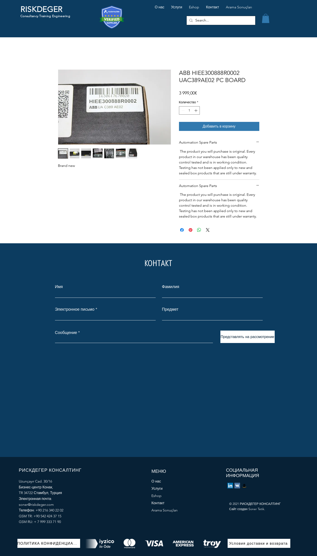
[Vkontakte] (237, 485)
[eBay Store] (244, 485)
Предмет (170, 309)
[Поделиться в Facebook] (182, 230)
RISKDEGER (41, 9)
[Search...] (220, 20)
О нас (156, 481)
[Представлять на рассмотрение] (247, 337)
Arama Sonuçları (164, 510)
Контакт (157, 503)
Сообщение (66, 333)
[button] (265, 18)
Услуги (156, 488)
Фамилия (170, 287)
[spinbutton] (189, 110)
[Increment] (196, 110)
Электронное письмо (75, 309)
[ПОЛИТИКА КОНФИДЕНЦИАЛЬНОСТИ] (48, 543)
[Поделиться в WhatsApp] (199, 230)
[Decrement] (182, 110)
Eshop (156, 496)
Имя (59, 287)
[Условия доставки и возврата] (259, 543)
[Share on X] (207, 230)
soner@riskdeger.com (36, 504)
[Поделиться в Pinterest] (190, 230)
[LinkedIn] (230, 485)
